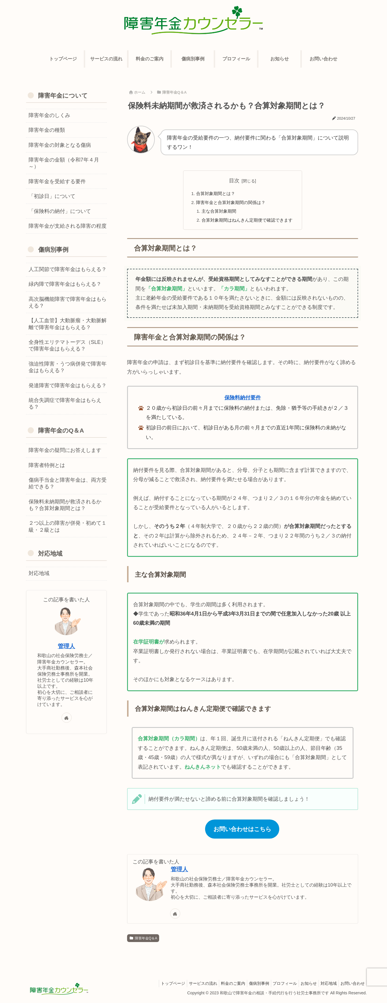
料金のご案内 (220, 985)
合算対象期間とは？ (214, 193)
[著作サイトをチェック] (175, 916)
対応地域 (325, 985)
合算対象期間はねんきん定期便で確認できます (247, 221)
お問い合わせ (351, 985)
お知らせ (303, 985)
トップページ (155, 985)
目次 (234, 180)
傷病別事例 (248, 985)
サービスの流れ (188, 985)
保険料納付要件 (242, 399)
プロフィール (277, 985)
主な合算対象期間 (217, 212)
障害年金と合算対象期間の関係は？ (230, 203)
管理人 (179, 871)
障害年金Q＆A (143, 940)
